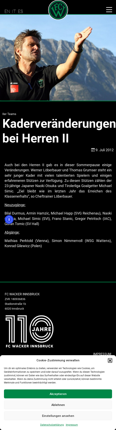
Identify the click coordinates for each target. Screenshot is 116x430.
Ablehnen (58, 405)
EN (7, 11)
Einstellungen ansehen (58, 416)
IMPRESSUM (102, 354)
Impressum (72, 424)
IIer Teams (9, 114)
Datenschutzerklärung (52, 424)
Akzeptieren (58, 394)
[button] (110, 360)
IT (14, 11)
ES (20, 11)
